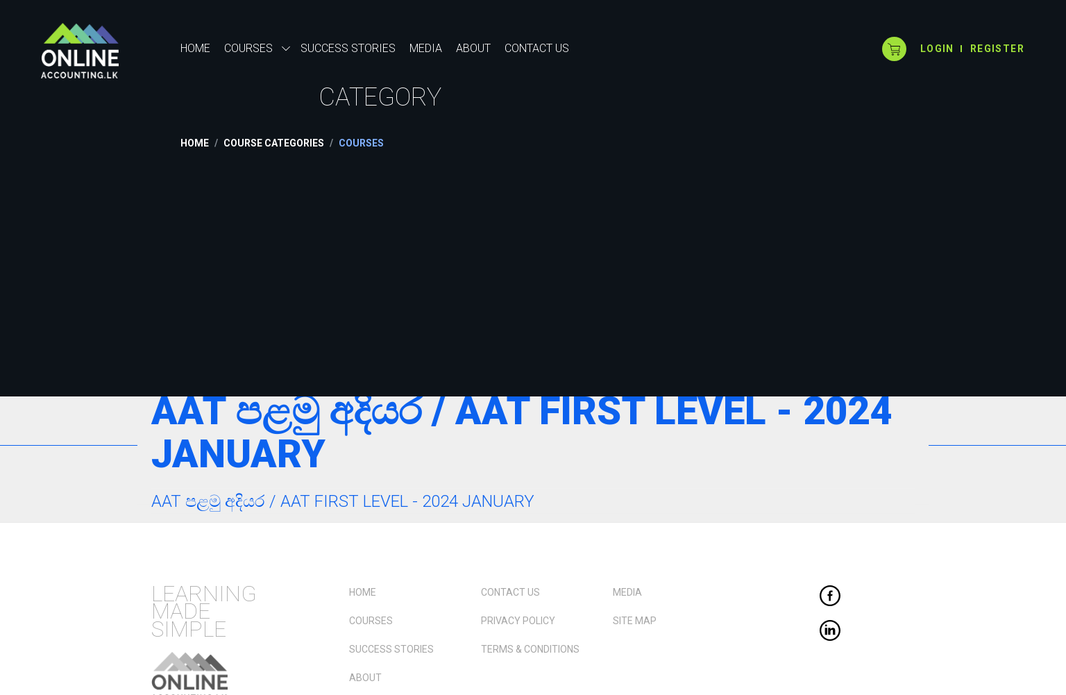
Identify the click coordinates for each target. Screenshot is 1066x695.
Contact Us (510, 592)
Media (627, 592)
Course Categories (273, 143)
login (937, 48)
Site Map (635, 620)
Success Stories (391, 649)
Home (195, 48)
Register (997, 48)
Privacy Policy (518, 620)
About (365, 677)
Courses (371, 620)
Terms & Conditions (530, 649)
